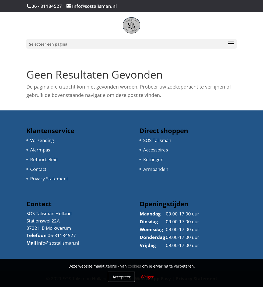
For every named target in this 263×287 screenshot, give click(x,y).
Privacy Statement (49, 178)
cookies (134, 266)
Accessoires (155, 150)
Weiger (147, 276)
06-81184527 (62, 235)
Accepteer (122, 276)
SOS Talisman (157, 140)
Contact (38, 169)
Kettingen (153, 159)
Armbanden (155, 169)
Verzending (42, 140)
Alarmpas (40, 150)
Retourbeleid (44, 159)
